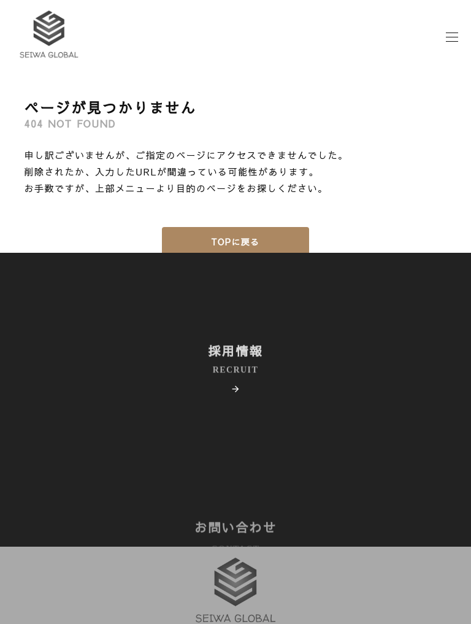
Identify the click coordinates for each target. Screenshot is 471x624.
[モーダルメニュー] (452, 48)
